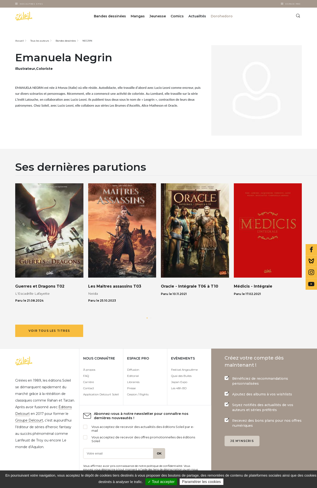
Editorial (133, 376)
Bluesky (311, 261)
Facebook (311, 250)
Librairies (133, 382)
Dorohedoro (222, 16)
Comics (177, 16)
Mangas (138, 16)
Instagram (311, 272)
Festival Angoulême (184, 369)
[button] (147, 318)
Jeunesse (157, 16)
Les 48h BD (179, 388)
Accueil (19, 40)
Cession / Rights (138, 394)
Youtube (311, 284)
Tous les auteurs (39, 40)
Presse (131, 388)
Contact (88, 388)
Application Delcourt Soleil (101, 394)
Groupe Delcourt (29, 420)
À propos (89, 369)
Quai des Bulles (181, 376)
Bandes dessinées (110, 16)
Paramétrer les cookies (201, 482)
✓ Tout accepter (161, 482)
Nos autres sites (31, 4)
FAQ (86, 376)
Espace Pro (292, 4)
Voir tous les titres (49, 330)
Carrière (88, 382)
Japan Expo (179, 382)
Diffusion (133, 369)
